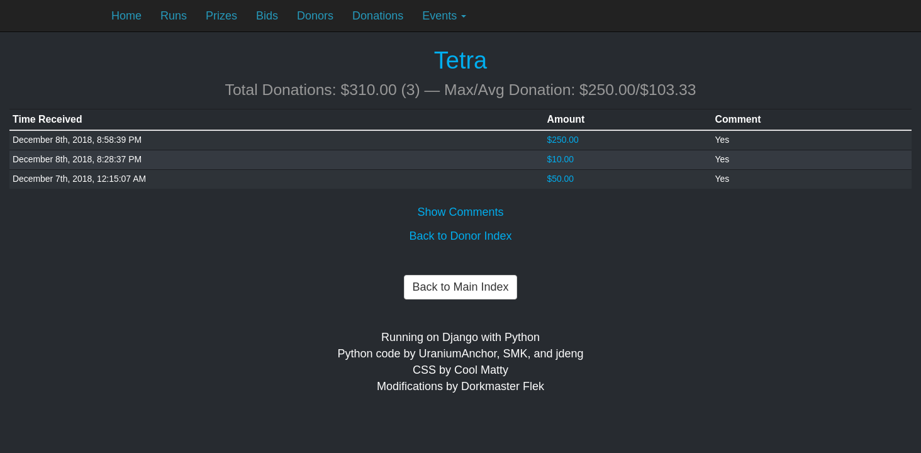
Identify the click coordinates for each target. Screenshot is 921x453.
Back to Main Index (460, 287)
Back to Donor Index (460, 236)
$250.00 (563, 140)
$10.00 (560, 159)
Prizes (221, 15)
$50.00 (560, 179)
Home (126, 15)
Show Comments (460, 212)
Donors (315, 15)
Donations (377, 15)
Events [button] (444, 15)
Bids (267, 15)
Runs (173, 15)
